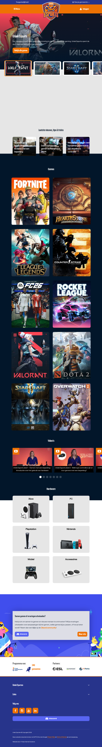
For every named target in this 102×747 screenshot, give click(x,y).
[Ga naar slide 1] (18, 68)
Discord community (48, 628)
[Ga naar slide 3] (76, 68)
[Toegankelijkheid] (20, 2)
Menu (17, 9)
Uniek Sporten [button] (18, 685)
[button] (40, 477)
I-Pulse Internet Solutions (28, 742)
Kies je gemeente (81, 2)
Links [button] (14, 694)
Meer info (82, 634)
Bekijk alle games (20, 50)
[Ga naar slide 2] (47, 68)
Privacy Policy (51, 737)
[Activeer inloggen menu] (84, 8)
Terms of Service (62, 737)
